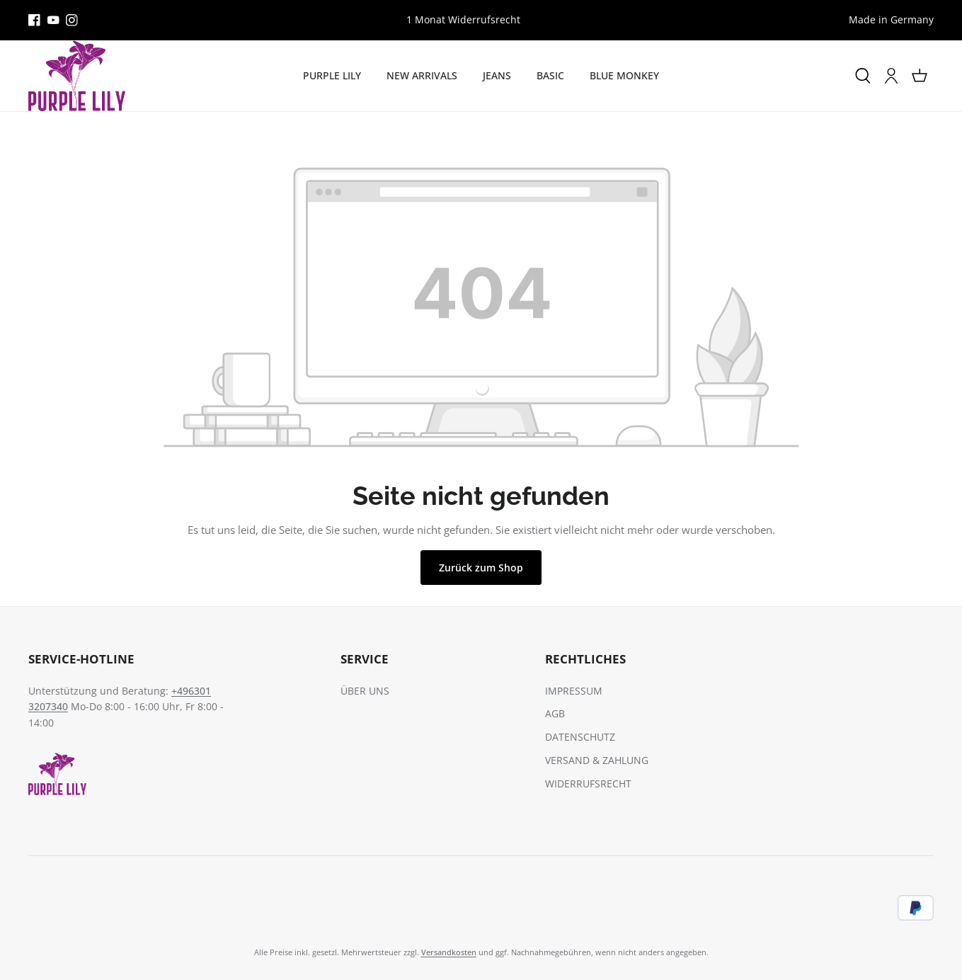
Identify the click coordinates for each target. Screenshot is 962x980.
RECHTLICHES (585, 659)
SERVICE (364, 659)
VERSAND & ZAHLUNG (596, 760)
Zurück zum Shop (481, 567)
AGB (555, 713)
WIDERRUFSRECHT (588, 783)
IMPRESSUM (573, 690)
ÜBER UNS (364, 690)
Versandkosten (448, 952)
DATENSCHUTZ (580, 736)
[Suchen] (863, 76)
